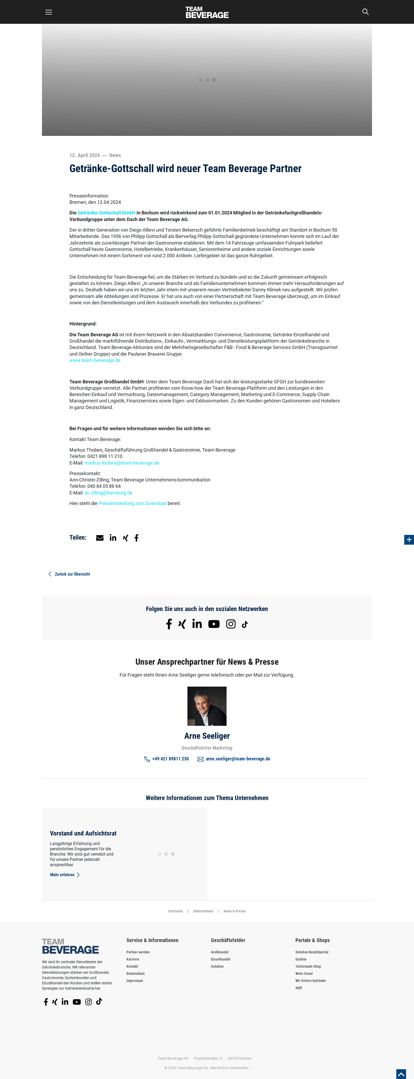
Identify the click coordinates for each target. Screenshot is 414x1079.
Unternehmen (203, 911)
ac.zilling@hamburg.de (108, 492)
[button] (113, 537)
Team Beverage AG (173, 1058)
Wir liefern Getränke (310, 981)
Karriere (132, 959)
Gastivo (301, 959)
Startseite (175, 911)
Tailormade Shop (308, 966)
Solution (217, 966)
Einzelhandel (220, 959)
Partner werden (138, 952)
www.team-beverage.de (94, 360)
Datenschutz (135, 973)
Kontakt (132, 966)
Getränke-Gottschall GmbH (107, 212)
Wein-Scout (304, 973)
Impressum (134, 981)
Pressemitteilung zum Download (132, 503)
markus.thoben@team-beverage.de (121, 463)
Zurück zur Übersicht (68, 574)
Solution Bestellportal (311, 952)
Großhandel (220, 952)
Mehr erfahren (65, 875)
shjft (298, 988)
